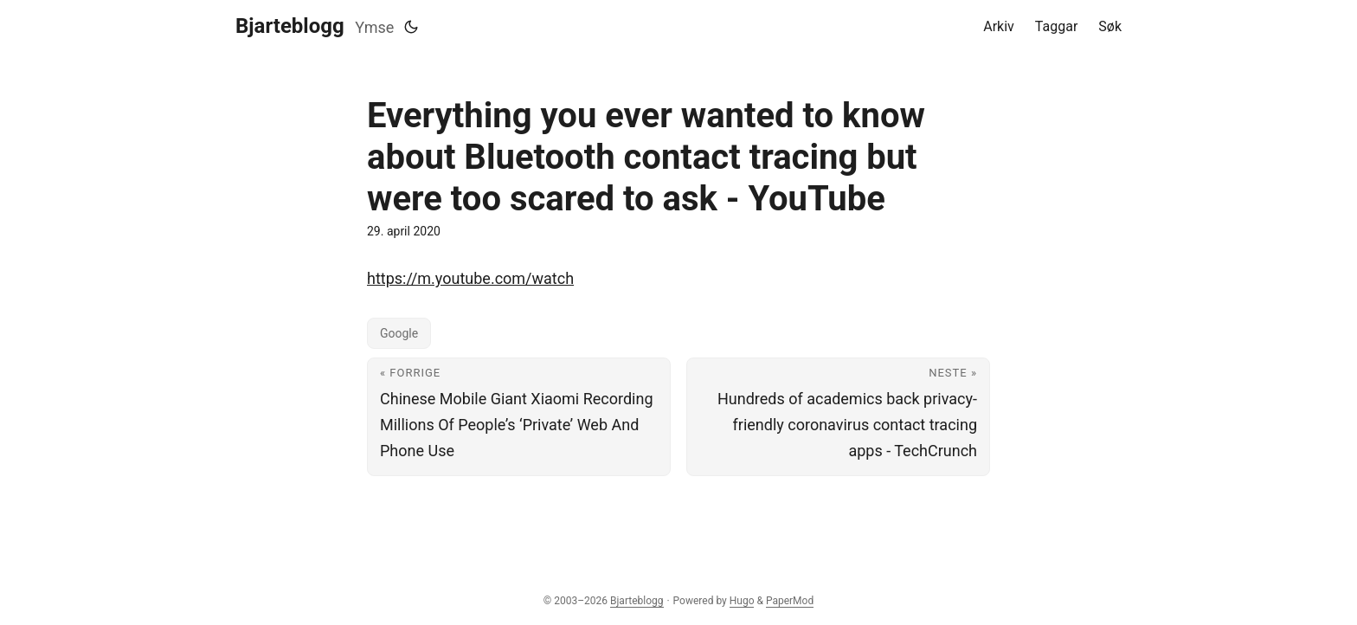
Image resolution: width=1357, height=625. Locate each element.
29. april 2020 (404, 231)
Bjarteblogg (289, 26)
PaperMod (790, 601)
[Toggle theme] (411, 27)
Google (399, 333)
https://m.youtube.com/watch (470, 278)
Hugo (742, 601)
